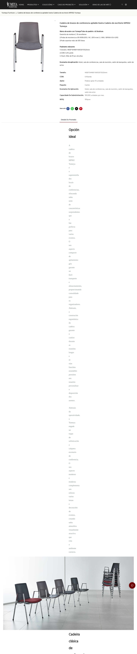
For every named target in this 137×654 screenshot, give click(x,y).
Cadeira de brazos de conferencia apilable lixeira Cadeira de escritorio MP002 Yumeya (48, 13)
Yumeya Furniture (8, 13)
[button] (110, 5)
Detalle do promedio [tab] (68, 119)
